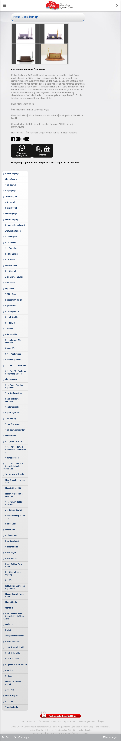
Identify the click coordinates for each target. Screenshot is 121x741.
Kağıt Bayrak (10, 271)
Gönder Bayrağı (12, 174)
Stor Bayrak (10, 283)
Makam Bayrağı (11, 219)
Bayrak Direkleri (12, 317)
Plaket (8, 630)
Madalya (9, 624)
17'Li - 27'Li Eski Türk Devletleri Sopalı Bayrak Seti (14, 449)
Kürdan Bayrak (11, 696)
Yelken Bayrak (11, 196)
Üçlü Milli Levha (12, 659)
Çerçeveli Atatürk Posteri (16, 665)
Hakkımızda (31, 722)
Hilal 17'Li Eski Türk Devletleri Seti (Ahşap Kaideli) (13, 616)
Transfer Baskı (11, 707)
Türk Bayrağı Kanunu (87, 722)
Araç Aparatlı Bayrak (14, 277)
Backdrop (9, 701)
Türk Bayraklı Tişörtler (15, 430)
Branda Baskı (10, 524)
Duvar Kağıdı (10, 553)
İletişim (101, 722)
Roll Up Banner (11, 254)
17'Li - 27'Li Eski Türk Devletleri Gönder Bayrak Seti (13, 466)
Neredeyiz (110, 737)
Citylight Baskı (11, 547)
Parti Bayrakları (12, 311)
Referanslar (56, 722)
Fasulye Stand (11, 265)
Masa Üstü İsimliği (13, 488)
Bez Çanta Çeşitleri (13, 441)
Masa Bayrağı (11, 214)
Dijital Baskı (10, 306)
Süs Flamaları (11, 248)
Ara (7, 737)
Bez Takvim (10, 323)
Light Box (9, 608)
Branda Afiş (10, 348)
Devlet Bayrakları (12, 642)
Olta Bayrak (10, 202)
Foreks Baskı (10, 436)
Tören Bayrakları (12, 424)
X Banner (9, 329)
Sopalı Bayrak (11, 237)
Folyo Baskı (10, 530)
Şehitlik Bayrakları (13, 653)
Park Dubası (10, 260)
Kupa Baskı (10, 288)
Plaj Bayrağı (10, 191)
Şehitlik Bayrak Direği (14, 647)
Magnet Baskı (11, 602)
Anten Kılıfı (10, 690)
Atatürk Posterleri (13, 231)
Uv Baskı (8, 676)
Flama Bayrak (11, 179)
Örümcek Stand (12, 458)
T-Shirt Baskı (10, 294)
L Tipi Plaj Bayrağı (13, 354)
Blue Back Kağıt (12, 541)
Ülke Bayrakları (11, 334)
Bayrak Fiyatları (12, 413)
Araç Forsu (9, 670)
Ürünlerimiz (44, 722)
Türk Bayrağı (10, 185)
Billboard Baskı (11, 535)
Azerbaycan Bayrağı (13, 510)
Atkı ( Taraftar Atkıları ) (15, 636)
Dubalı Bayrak (11, 208)
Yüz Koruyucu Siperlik (14, 474)
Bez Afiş (8, 580)
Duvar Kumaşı (11, 558)
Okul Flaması (10, 242)
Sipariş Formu (69, 722)
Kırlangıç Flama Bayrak (15, 225)
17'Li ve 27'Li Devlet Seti (16, 366)
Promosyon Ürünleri (13, 300)
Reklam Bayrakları (13, 360)
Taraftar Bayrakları (13, 393)
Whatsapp (21, 737)
